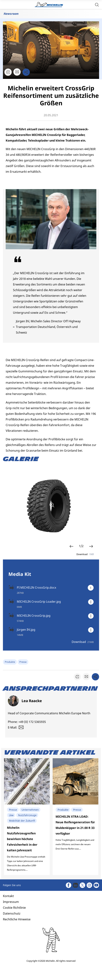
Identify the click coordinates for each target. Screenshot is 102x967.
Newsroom (11, 14)
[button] (97, 4)
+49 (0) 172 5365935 (32, 722)
